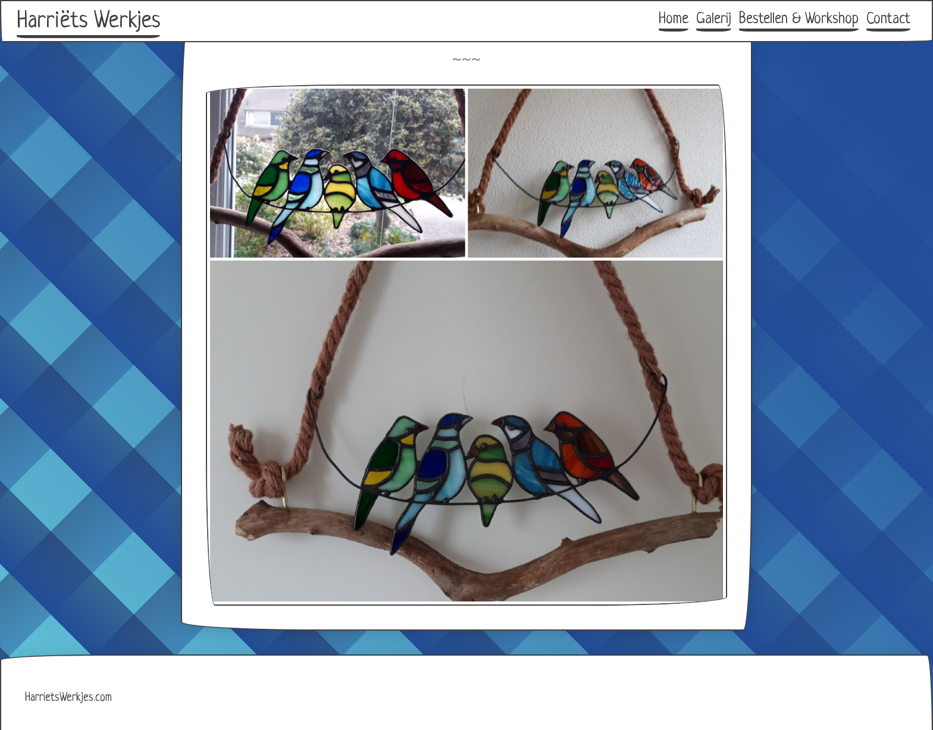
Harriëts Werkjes (88, 21)
